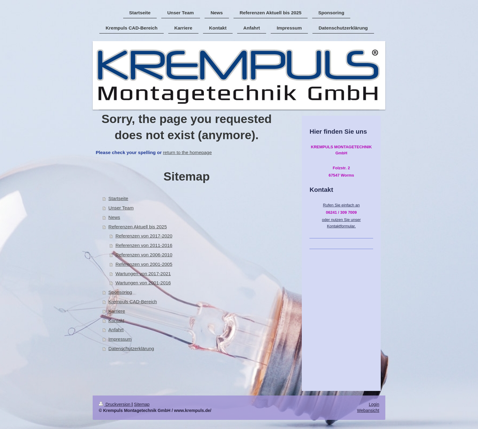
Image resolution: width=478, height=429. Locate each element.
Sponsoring (120, 292)
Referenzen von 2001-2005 (144, 264)
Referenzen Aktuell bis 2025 (138, 226)
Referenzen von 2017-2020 (144, 235)
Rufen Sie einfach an (341, 205)
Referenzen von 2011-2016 (144, 245)
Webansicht (368, 410)
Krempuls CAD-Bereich (133, 301)
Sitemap (141, 404)
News (114, 217)
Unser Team (121, 207)
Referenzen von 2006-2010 (144, 254)
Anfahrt (116, 329)
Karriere (117, 311)
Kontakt (116, 320)
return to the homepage (187, 152)
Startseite (118, 198)
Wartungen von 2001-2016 (143, 282)
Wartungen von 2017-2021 (143, 273)
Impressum (120, 339)
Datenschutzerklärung (131, 348)
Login (374, 404)
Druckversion (115, 404)
